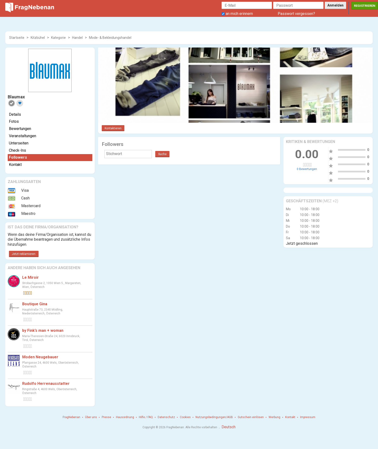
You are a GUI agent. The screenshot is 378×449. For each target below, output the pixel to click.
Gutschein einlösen (251, 417)
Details (15, 114)
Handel (77, 38)
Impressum (307, 417)
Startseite (16, 38)
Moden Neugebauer (40, 357)
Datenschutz (166, 417)
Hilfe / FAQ (146, 417)
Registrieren (364, 5)
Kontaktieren (113, 128)
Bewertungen (20, 128)
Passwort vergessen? (296, 13)
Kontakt (15, 164)
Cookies (185, 417)
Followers (18, 157)
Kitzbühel (38, 38)
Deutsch (229, 427)
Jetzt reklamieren (23, 254)
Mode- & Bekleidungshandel (110, 38)
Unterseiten (18, 143)
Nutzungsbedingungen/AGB (214, 417)
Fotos (14, 121)
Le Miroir (30, 277)
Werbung (274, 417)
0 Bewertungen (307, 169)
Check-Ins (17, 150)
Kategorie (58, 38)
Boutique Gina (34, 304)
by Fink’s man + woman (42, 330)
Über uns (91, 417)
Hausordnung (125, 417)
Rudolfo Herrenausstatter (46, 383)
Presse (106, 417)
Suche (162, 154)
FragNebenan (71, 417)
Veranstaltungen (22, 136)
